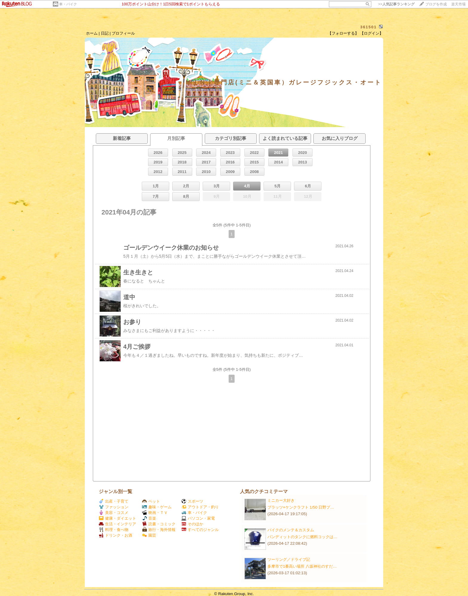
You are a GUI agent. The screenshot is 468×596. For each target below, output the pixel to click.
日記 (105, 33)
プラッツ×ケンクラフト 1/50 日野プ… (300, 507)
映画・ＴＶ (155, 512)
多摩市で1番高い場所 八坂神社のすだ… (302, 566)
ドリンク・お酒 (115, 535)
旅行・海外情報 (159, 529)
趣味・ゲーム (157, 507)
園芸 (149, 535)
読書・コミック (159, 524)
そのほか (192, 524)
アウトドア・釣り (200, 507)
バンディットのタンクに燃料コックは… (302, 537)
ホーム (92, 33)
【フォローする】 (343, 33)
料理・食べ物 (113, 529)
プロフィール (123, 33)
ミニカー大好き (281, 500)
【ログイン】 (371, 33)
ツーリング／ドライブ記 (288, 559)
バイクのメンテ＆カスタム (290, 530)
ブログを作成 (436, 4)
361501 (368, 27)
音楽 (149, 518)
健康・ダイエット (117, 518)
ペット (151, 501)
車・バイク (68, 4)
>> (396, 4)
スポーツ (192, 501)
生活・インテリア (117, 524)
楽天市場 (458, 4)
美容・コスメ (113, 512)
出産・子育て (113, 501)
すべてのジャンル (200, 529)
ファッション (113, 507)
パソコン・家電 (198, 518)
